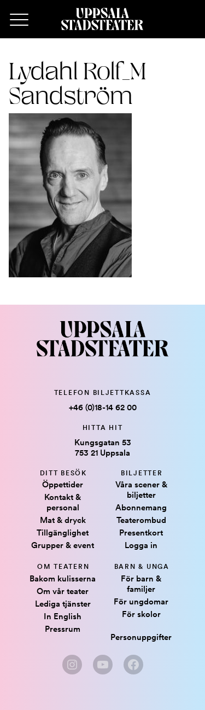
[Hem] (102, 19)
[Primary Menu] (19, 20)
